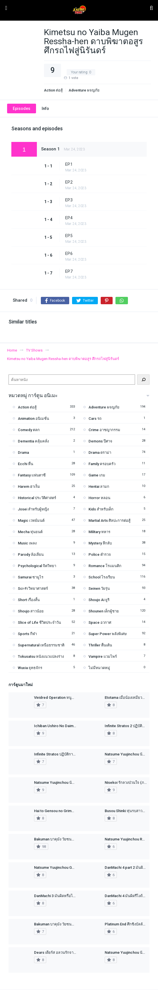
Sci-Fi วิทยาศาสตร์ (33, 588)
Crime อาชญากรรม (104, 430)
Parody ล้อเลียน (31, 554)
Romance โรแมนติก (105, 566)
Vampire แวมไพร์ (103, 656)
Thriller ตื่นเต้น (100, 645)
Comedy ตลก (29, 430)
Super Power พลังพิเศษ (108, 634)
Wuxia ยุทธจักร (30, 668)
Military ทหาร (99, 532)
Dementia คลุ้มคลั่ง (33, 441)
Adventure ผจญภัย (84, 90)
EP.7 (69, 271)
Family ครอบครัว (102, 464)
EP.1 (69, 164)
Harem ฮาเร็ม (29, 486)
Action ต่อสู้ (53, 90)
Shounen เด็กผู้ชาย (104, 611)
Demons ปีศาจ (100, 441)
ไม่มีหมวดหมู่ (99, 668)
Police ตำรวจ (100, 554)
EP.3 (69, 200)
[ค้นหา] (143, 379)
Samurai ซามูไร (30, 577)
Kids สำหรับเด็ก (101, 509)
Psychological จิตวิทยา (37, 566)
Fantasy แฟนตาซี (32, 475)
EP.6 (69, 253)
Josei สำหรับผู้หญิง (33, 509)
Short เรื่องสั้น (29, 600)
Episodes (21, 108)
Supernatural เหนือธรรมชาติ (41, 645)
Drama (23, 452)
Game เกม (97, 475)
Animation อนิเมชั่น (33, 418)
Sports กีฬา (27, 634)
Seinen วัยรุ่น (99, 588)
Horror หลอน (99, 498)
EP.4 (69, 218)
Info (45, 108)
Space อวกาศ (100, 622)
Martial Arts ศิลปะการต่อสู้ (109, 520)
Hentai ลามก (99, 486)
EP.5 (69, 235)
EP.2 (69, 182)
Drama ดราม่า (100, 452)
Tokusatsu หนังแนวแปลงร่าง (41, 656)
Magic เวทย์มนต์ (31, 520)
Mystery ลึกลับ (100, 543)
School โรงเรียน (102, 577)
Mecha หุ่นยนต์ (30, 532)
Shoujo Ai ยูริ (99, 600)
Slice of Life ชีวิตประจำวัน (39, 622)
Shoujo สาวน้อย (31, 611)
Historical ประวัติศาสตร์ (37, 498)
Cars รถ (95, 418)
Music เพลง (27, 543)
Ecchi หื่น (25, 464)
